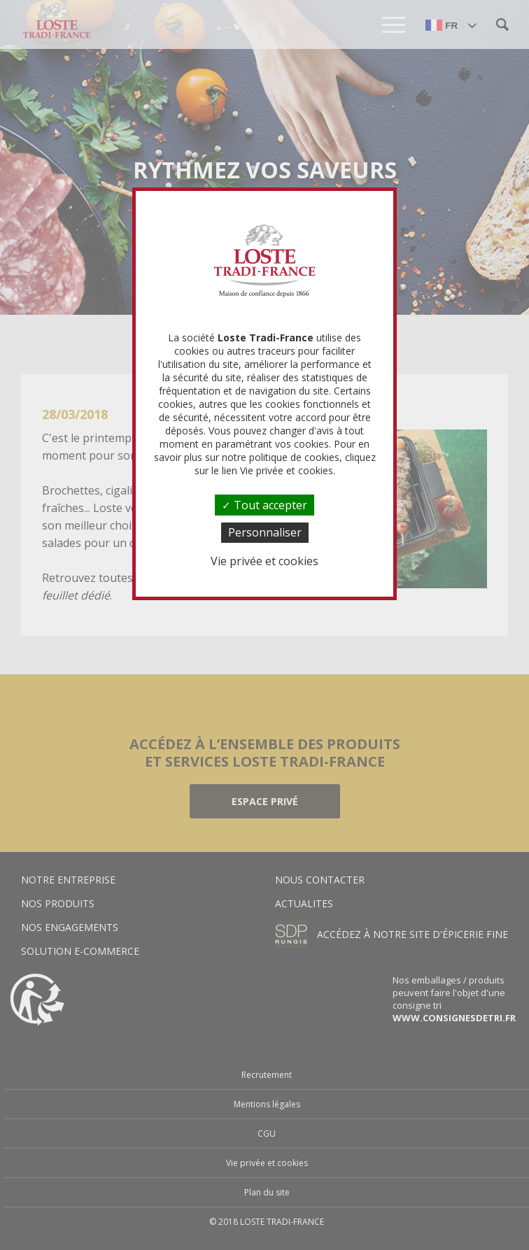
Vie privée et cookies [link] (264, 561)
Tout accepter (264, 505)
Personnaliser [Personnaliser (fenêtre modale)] (265, 532)
